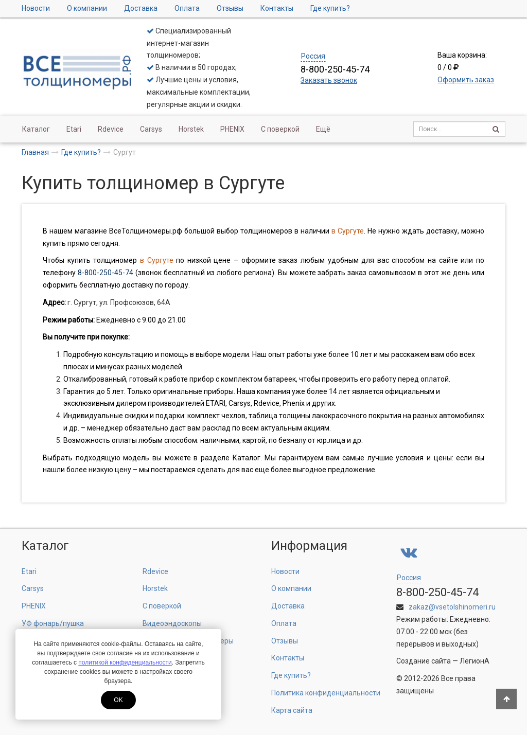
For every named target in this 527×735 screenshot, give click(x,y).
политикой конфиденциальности (124, 662)
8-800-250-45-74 (105, 272)
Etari (73, 129)
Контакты (276, 8)
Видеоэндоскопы (172, 623)
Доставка (140, 8)
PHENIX (232, 129)
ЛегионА (474, 661)
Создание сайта (423, 661)
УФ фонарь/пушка (53, 623)
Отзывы (230, 8)
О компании (87, 8)
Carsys (151, 129)
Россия (313, 56)
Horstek (191, 129)
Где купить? (330, 8)
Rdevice (111, 129)
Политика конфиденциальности (325, 693)
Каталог (36, 129)
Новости (36, 8)
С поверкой (280, 129)
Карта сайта (291, 710)
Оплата (187, 8)
